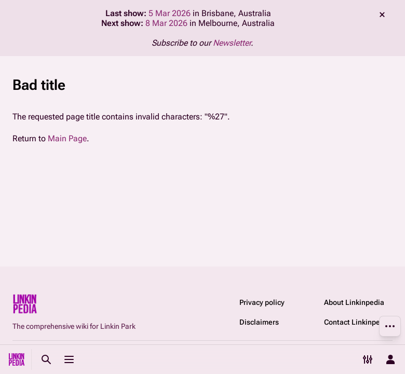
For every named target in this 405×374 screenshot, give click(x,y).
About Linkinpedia (354, 302)
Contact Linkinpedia (357, 322)
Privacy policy (262, 302)
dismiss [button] (382, 14)
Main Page (67, 138)
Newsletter (232, 43)
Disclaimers (259, 322)
